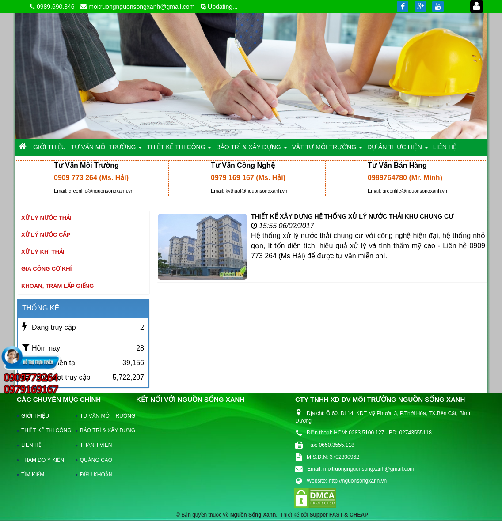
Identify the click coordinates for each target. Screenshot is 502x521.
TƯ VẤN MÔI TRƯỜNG (103, 416)
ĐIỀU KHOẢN (96, 475)
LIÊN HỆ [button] (444, 147)
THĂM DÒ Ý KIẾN (42, 460)
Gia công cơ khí (46, 268)
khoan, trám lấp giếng (57, 286)
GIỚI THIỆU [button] (49, 147)
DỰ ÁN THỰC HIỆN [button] (397, 149)
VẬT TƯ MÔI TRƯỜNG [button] (327, 149)
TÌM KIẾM (32, 475)
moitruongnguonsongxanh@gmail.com (141, 6)
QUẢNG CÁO (96, 460)
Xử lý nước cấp (45, 234)
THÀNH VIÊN (96, 445)
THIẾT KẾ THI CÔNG (44, 430)
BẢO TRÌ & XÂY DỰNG (103, 430)
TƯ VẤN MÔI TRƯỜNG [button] (106, 149)
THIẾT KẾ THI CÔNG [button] (179, 149)
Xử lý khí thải (42, 252)
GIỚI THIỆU (35, 416)
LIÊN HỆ (31, 445)
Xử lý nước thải (46, 218)
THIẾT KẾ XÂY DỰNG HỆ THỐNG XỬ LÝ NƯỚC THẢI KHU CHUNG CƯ (352, 216)
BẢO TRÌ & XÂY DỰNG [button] (251, 149)
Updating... (223, 6)
